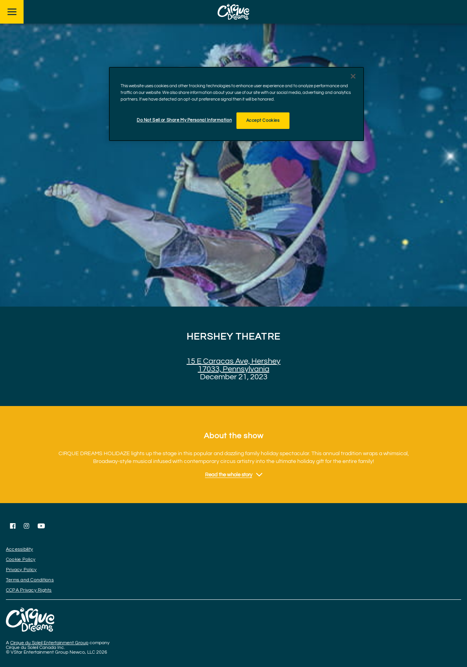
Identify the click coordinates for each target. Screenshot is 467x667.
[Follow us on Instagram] (26, 526)
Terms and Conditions (30, 579)
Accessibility (19, 549)
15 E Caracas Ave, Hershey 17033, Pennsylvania (233, 365)
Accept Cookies (263, 120)
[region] (236, 104)
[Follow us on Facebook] (13, 526)
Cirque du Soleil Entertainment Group (49, 642)
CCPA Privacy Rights (29, 590)
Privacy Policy (21, 569)
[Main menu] (12, 12)
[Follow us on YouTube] (41, 526)
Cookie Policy (20, 559)
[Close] (353, 76)
